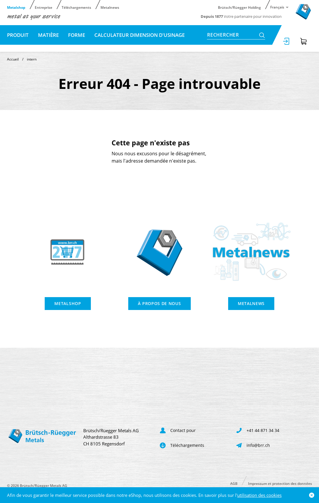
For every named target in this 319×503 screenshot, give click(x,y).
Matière (48, 35)
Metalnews (109, 7)
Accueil (13, 59)
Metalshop (16, 7)
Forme (76, 35)
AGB (233, 483)
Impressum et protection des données (280, 483)
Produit (18, 35)
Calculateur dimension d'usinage (139, 35)
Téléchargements (76, 7)
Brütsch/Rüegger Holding (239, 7)
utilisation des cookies (259, 495)
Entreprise (43, 7)
